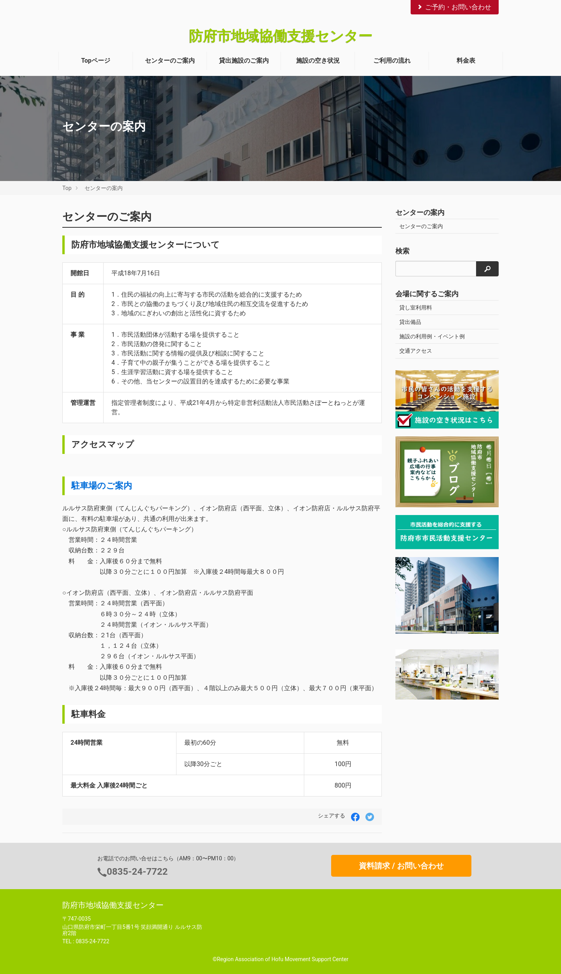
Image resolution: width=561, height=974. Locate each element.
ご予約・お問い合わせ (453, 7)
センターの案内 (104, 188)
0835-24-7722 (137, 871)
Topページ (95, 60)
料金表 (466, 60)
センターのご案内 (170, 60)
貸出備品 (410, 322)
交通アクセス (415, 351)
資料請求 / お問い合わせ (401, 865)
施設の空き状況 (318, 60)
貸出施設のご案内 (244, 60)
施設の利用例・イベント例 (432, 336)
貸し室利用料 (415, 307)
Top (67, 188)
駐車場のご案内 (101, 485)
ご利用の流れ (392, 60)
